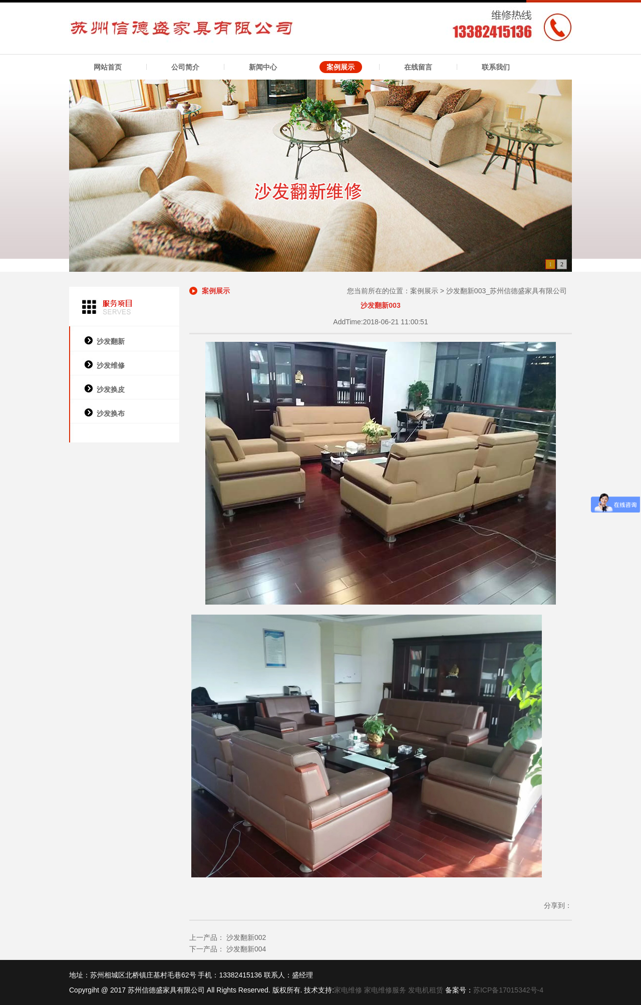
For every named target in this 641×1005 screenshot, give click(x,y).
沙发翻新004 (245, 949)
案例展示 (341, 67)
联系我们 (496, 67)
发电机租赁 (425, 990)
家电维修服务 (385, 990)
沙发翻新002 (245, 937)
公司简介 (185, 67)
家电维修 (348, 990)
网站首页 (108, 67)
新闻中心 (263, 67)
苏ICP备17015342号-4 (508, 990)
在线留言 (418, 67)
